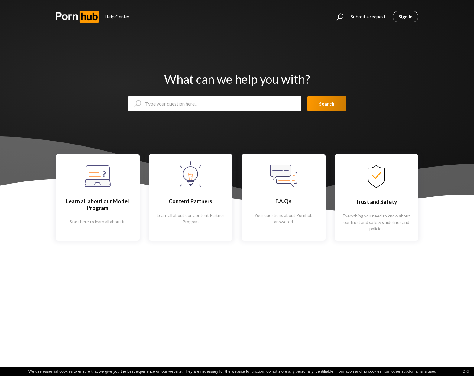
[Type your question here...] (214, 103)
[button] (337, 16)
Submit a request (368, 16)
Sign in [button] (405, 16)
